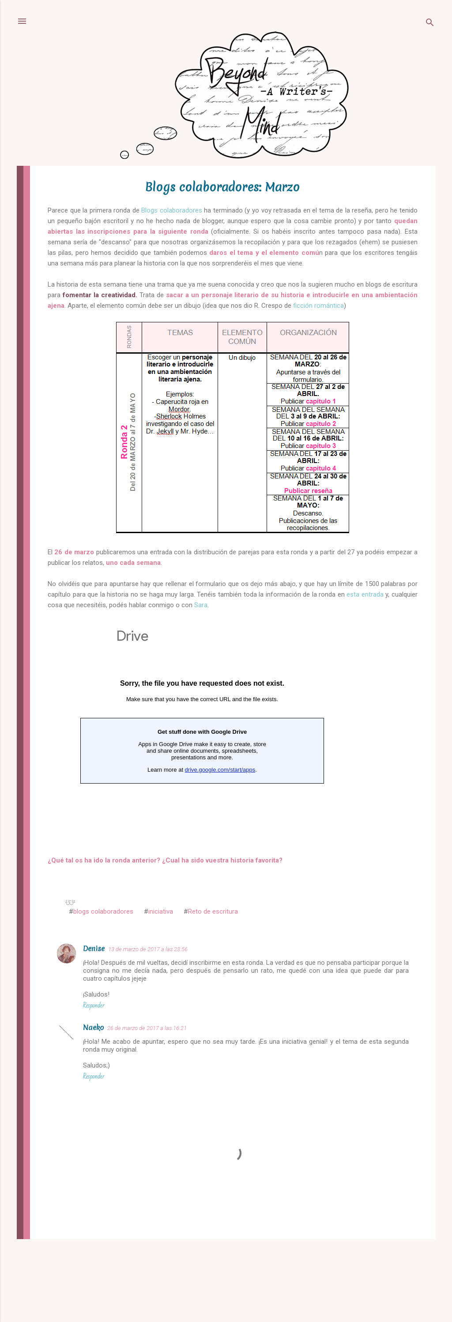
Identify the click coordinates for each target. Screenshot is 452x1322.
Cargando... (202, 731)
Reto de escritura (213, 911)
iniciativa (160, 911)
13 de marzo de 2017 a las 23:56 (148, 949)
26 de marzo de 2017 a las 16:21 (147, 1028)
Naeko (93, 1027)
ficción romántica (318, 306)
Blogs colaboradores (170, 210)
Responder (93, 1005)
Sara (200, 605)
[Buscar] (430, 24)
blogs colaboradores (103, 911)
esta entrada (365, 594)
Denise (94, 948)
